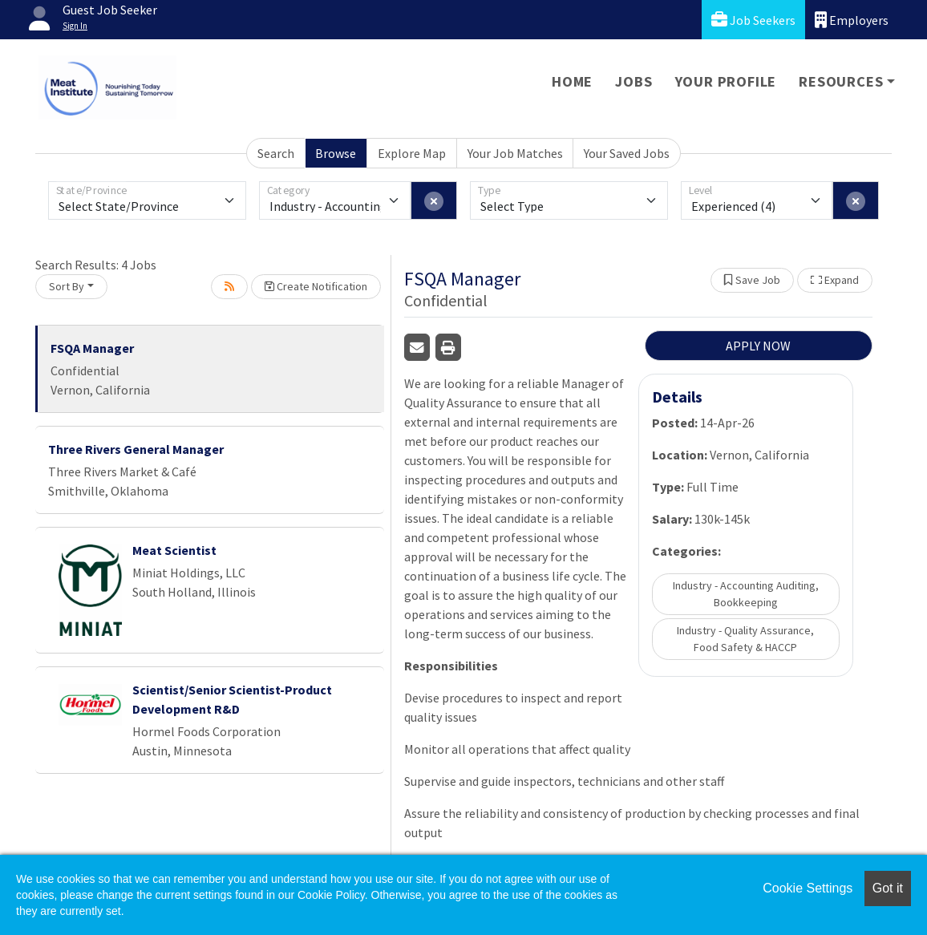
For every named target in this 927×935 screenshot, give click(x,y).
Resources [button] (841, 81)
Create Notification (316, 286)
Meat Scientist (174, 550)
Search (275, 153)
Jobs (633, 81)
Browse (335, 153)
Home (572, 81)
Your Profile (726, 81)
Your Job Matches (515, 153)
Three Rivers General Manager (136, 449)
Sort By (66, 286)
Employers (852, 20)
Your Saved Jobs (627, 153)
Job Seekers (753, 20)
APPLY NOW (758, 346)
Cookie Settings (807, 888)
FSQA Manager (92, 348)
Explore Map (412, 153)
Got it (887, 888)
